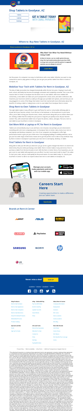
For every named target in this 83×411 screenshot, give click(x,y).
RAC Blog (55, 322)
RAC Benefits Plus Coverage (60, 337)
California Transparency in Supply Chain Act (55, 349)
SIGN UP (51, 280)
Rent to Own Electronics (17, 313)
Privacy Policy (20, 349)
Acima (55, 340)
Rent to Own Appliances (17, 307)
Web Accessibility (30, 349)
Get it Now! (56, 328)
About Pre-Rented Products (18, 316)
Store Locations (57, 316)
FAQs (33, 316)
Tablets (19, 15)
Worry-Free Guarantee (38, 328)
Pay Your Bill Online (37, 304)
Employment (56, 307)
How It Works (35, 313)
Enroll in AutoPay (36, 307)
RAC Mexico (56, 334)
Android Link (66, 167)
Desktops (19, 21)
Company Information (59, 304)
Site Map (34, 340)
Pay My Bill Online (36, 343)
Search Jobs (48, 202)
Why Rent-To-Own (36, 331)
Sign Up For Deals (15, 331)
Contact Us (35, 334)
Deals (12, 328)
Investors (55, 310)
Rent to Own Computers (17, 310)
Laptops (19, 18)
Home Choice (56, 331)
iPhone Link (66, 173)
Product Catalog (15, 322)
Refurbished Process (16, 319)
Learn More (48, 69)
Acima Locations (57, 319)
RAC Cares (56, 313)
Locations (32, 286)
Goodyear (45, 286)
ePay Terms (39, 349)
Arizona (38, 286)
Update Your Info (36, 310)
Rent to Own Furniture (16, 304)
